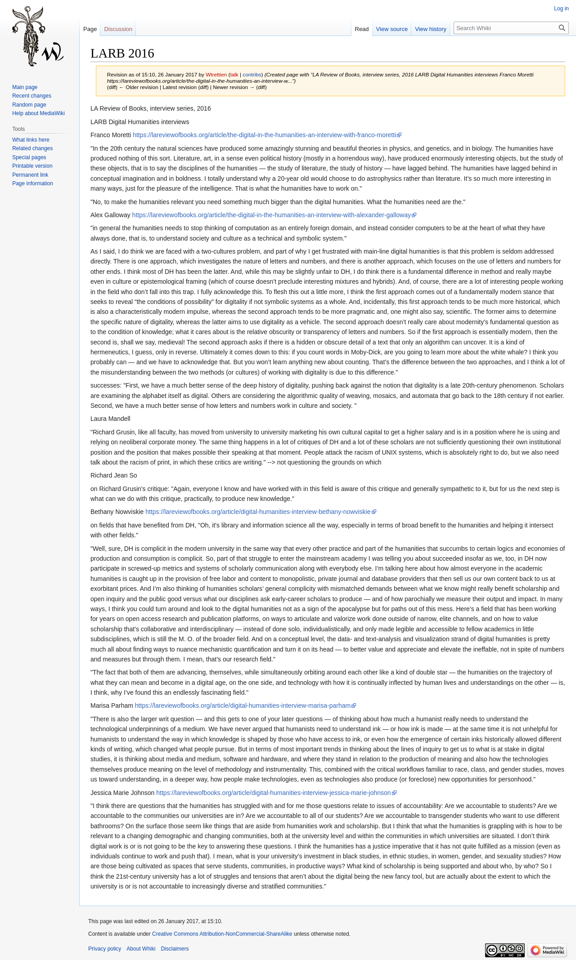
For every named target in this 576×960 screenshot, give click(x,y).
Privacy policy (104, 949)
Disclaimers (175, 949)
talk (234, 74)
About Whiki (140, 949)
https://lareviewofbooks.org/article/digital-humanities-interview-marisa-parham (243, 705)
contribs (252, 74)
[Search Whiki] (511, 28)
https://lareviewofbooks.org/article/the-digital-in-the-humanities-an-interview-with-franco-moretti (264, 134)
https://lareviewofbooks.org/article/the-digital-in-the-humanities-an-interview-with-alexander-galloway (271, 215)
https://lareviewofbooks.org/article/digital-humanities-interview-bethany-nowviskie (257, 511)
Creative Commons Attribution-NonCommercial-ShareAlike (222, 934)
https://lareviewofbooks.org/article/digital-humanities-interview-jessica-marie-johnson (273, 792)
